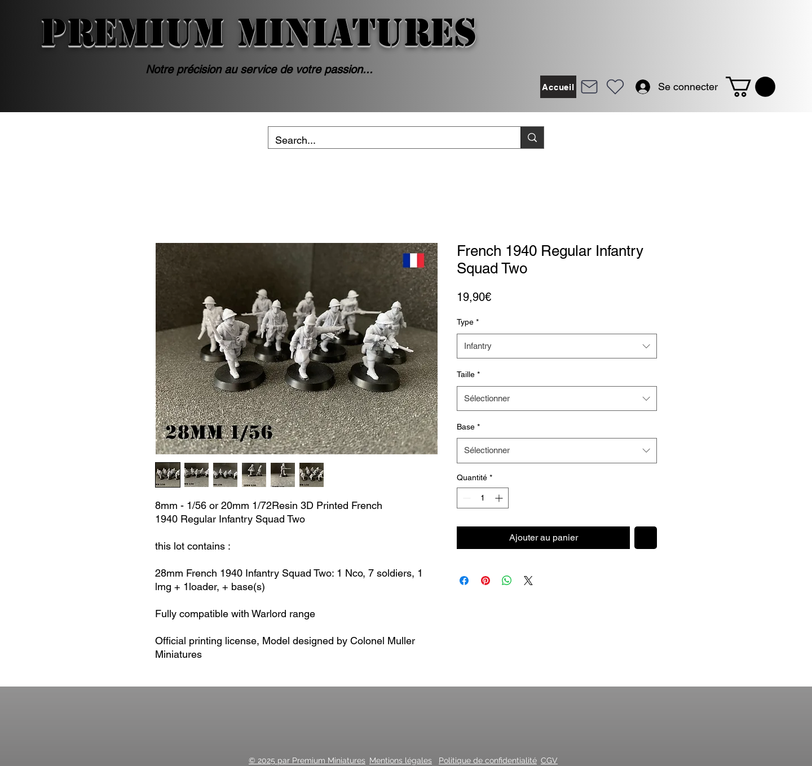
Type (468, 321)
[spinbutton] (483, 498)
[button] (750, 87)
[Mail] (589, 87)
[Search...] (386, 140)
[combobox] (557, 346)
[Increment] (500, 498)
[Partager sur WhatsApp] (507, 580)
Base (468, 426)
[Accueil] (558, 87)
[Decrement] (465, 498)
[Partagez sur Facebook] (464, 580)
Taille (468, 374)
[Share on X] (528, 580)
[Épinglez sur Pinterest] (485, 580)
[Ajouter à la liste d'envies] (645, 537)
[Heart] (615, 87)
